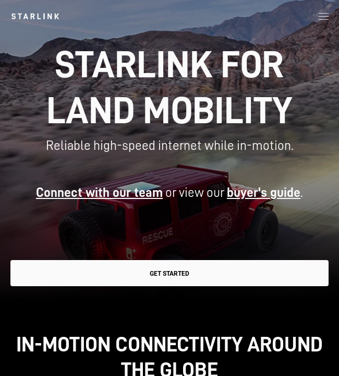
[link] (35, 16)
